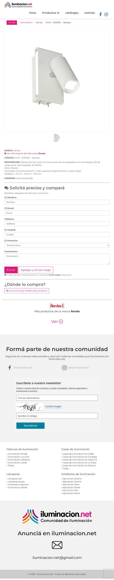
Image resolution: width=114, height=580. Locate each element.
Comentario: (11, 251)
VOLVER (11, 22)
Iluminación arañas (17, 487)
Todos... (11, 465)
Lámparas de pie (16, 481)
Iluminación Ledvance (19, 459)
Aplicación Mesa (71, 484)
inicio (32, 12)
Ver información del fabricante (24, 153)
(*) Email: (9, 208)
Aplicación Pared (71, 487)
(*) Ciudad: (10, 230)
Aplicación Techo (71, 493)
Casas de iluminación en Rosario (79, 465)
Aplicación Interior (72, 481)
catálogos (71, 12)
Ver (57, 321)
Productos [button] (50, 12)
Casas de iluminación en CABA (78, 454)
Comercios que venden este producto (26, 290)
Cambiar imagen (53, 406)
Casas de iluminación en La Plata (79, 462)
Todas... (66, 468)
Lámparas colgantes (18, 484)
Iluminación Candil (17, 462)
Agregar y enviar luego (36, 270)
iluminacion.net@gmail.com (57, 557)
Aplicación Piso (70, 490)
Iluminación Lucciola (18, 456)
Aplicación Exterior (72, 478)
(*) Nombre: (10, 197)
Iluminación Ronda (17, 454)
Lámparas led (14, 478)
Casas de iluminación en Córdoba (80, 456)
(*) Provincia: (11, 240)
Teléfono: (9, 219)
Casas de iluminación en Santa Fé (80, 459)
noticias (89, 12)
